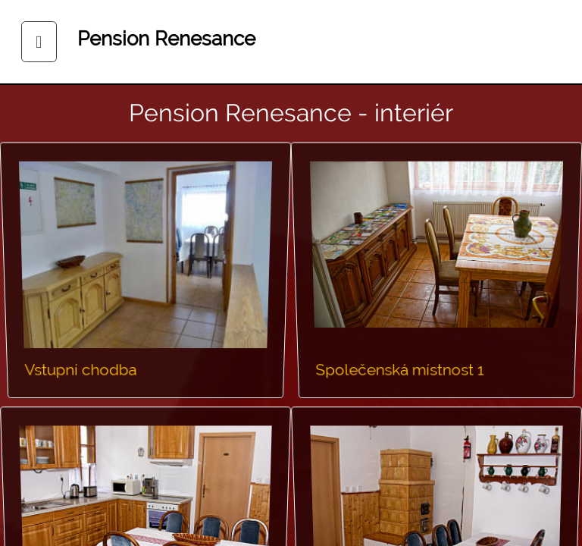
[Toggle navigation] (39, 42)
